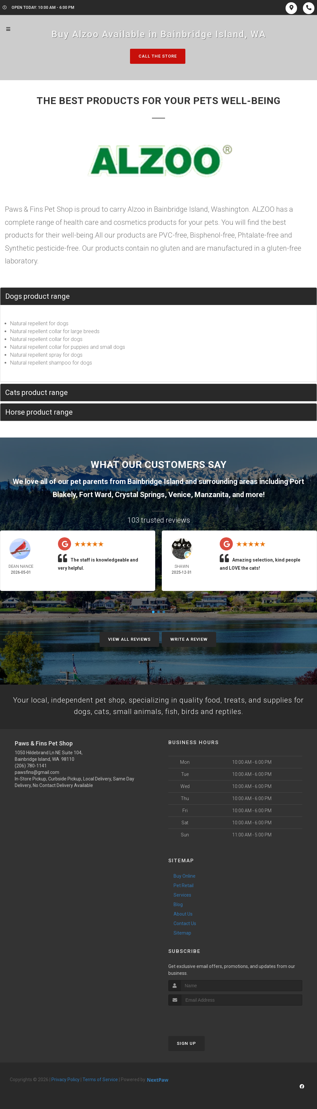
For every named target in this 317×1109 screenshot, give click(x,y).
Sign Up (186, 1043)
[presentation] (203, 1018)
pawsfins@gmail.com (37, 772)
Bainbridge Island (155, 481)
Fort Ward (95, 495)
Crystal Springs (140, 495)
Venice (179, 495)
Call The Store (158, 56)
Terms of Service (100, 1079)
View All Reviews (129, 639)
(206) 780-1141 (31, 765)
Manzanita (212, 495)
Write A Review (189, 639)
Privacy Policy (65, 1079)
